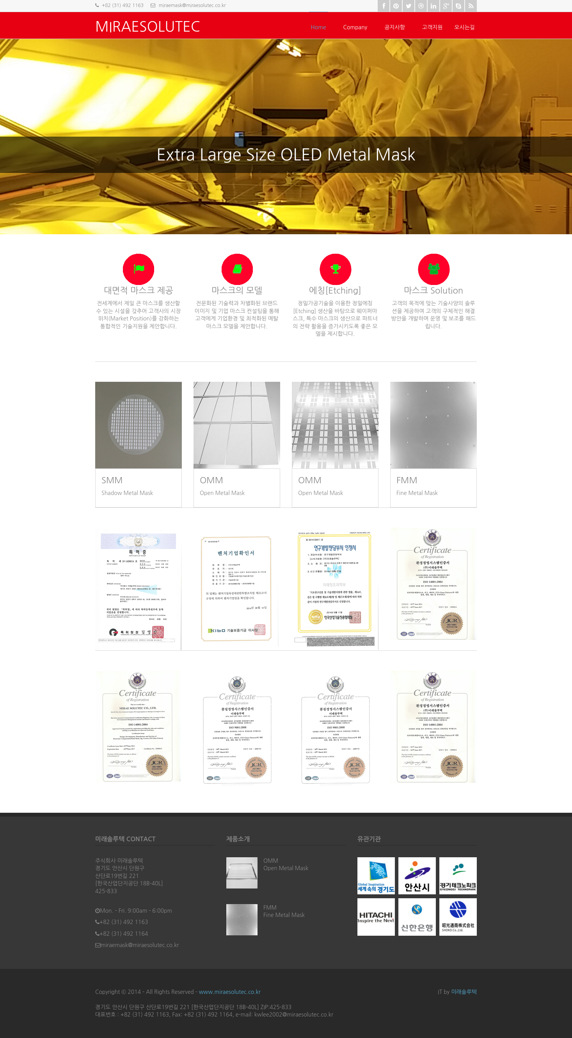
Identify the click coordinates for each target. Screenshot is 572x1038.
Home (318, 27)
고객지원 (432, 27)
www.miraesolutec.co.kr (230, 992)
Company (355, 27)
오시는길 (464, 27)
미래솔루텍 (464, 992)
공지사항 (394, 27)
